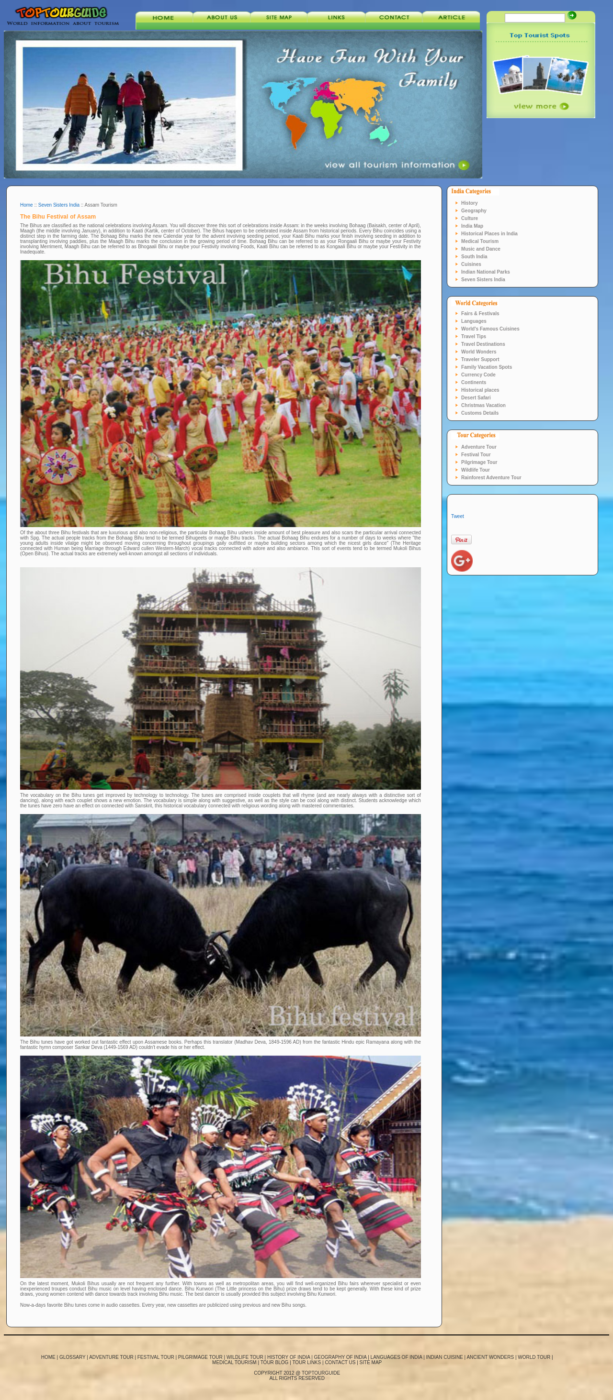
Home (26, 205)
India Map (472, 226)
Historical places (480, 390)
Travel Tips (473, 336)
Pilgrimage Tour (479, 462)
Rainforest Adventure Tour (491, 477)
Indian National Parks (485, 272)
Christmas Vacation (483, 405)
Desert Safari (476, 397)
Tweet (457, 516)
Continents (473, 382)
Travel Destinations (483, 344)
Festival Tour (476, 454)
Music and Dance (480, 249)
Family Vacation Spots (486, 367)
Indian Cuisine (444, 1357)
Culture (469, 218)
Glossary (72, 1357)
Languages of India (396, 1357)
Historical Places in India (489, 233)
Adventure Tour (479, 447)
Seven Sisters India (58, 205)
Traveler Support (480, 359)
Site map (371, 1362)
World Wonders (479, 351)
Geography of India (340, 1357)
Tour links (306, 1362)
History (469, 203)
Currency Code (478, 374)
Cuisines (471, 264)
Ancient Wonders (490, 1357)
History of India (288, 1357)
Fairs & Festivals (480, 313)
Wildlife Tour (475, 470)
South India (474, 256)
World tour (534, 1357)
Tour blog (275, 1362)
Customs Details (480, 413)
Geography (474, 210)
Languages (474, 321)
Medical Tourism (480, 241)
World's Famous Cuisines (490, 328)
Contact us (340, 1362)
